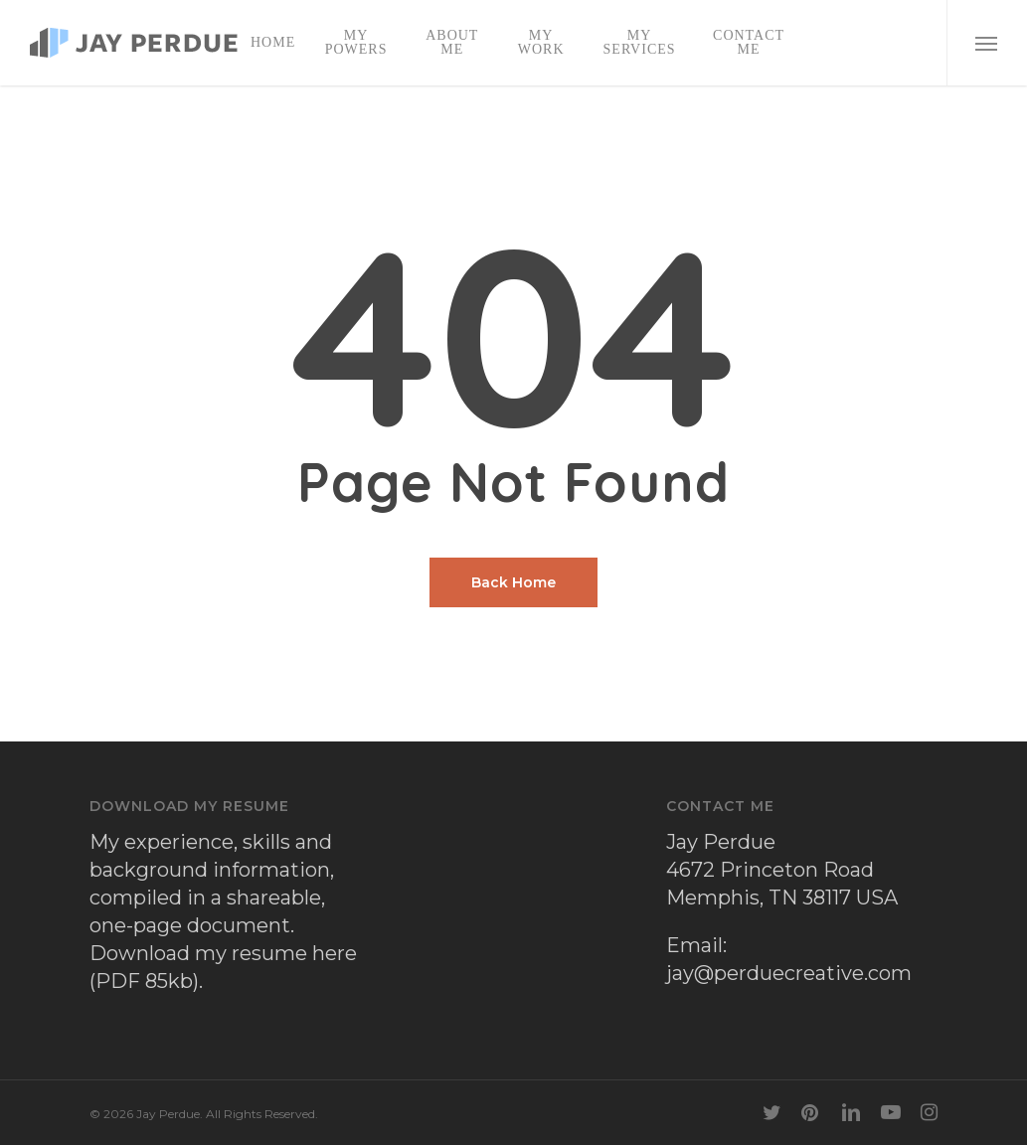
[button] (986, 42)
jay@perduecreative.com (789, 973)
